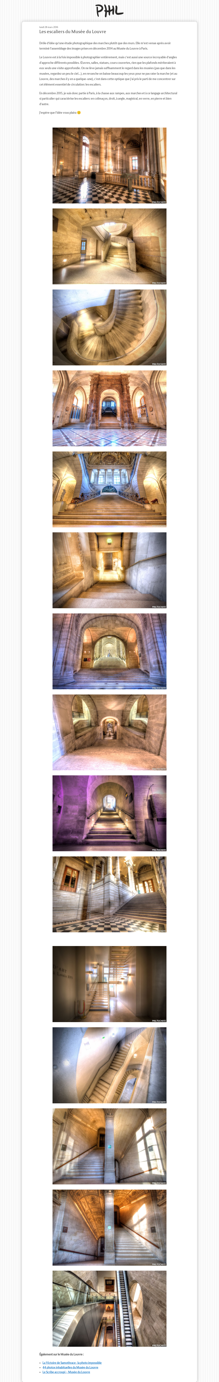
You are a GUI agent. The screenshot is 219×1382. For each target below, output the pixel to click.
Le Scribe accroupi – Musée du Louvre (66, 1372)
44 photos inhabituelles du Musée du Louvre (70, 1367)
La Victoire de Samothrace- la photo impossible (72, 1363)
